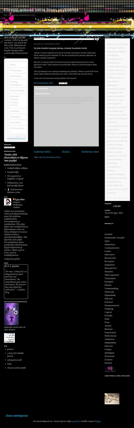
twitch (37, 23)
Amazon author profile (16, 368)
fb (110, 23)
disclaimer (58, 30)
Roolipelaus (29, 30)
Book (9, 364)
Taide (79, 30)
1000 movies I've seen (89, 23)
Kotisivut (17, 30)
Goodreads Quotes (24, 297)
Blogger (97, 421)
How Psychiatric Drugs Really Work (118, 198)
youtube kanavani (72, 23)
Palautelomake (90, 30)
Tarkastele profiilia (12, 259)
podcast (10, 349)
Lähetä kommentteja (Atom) (49, 157)
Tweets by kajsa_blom (114, 213)
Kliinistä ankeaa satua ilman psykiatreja (41, 9)
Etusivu (7, 30)
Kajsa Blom (19, 199)
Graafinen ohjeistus (43, 30)
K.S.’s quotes (12, 266)
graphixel (76, 421)
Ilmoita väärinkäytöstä (16, 415)
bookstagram (18, 23)
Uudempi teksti (42, 151)
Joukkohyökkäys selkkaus (17, 168)
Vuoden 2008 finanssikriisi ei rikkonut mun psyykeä (16, 157)
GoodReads (47, 23)
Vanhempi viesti (90, 151)
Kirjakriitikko (12, 172)
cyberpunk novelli (14, 360)
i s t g (29, 23)
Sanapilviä (69, 30)
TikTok (7, 23)
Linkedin (58, 23)
